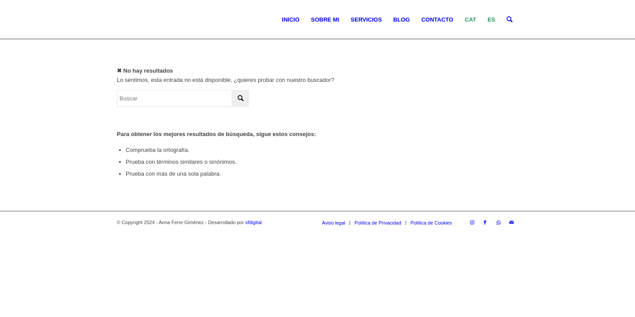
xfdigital (253, 222)
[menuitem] (290, 20)
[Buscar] (509, 20)
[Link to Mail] (511, 222)
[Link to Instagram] (471, 222)
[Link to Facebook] (485, 222)
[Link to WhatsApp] (498, 222)
